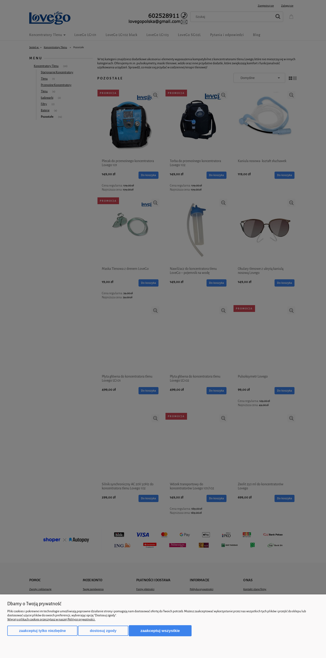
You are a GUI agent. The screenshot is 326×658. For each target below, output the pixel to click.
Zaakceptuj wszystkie (160, 630)
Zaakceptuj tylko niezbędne (42, 631)
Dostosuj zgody (103, 631)
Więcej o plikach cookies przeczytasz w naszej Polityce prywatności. (51, 619)
